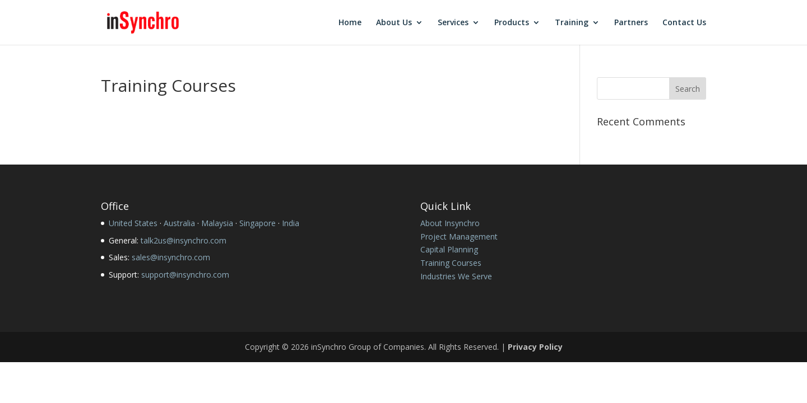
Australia (179, 223)
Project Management (459, 236)
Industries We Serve (456, 276)
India (290, 223)
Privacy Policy (535, 346)
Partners (631, 22)
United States (133, 223)
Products (511, 22)
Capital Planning (449, 249)
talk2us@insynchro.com (183, 240)
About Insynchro (450, 223)
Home (349, 22)
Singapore (257, 223)
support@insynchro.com (185, 274)
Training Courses (450, 262)
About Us (394, 22)
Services (453, 22)
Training (571, 22)
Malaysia (217, 223)
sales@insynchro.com (171, 257)
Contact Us (684, 22)
